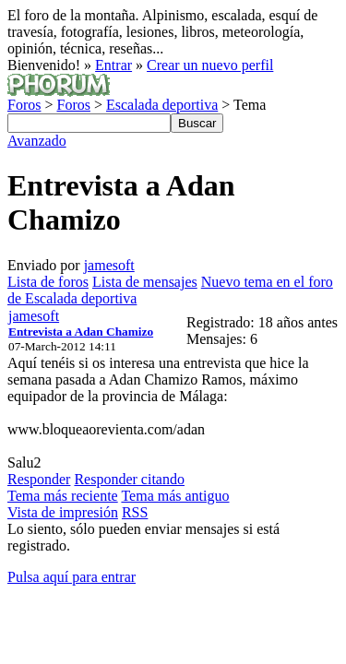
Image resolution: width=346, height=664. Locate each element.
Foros (24, 105)
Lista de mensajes (144, 282)
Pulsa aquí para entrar (71, 577)
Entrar (113, 65)
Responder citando (129, 479)
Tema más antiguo (175, 496)
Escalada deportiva (162, 105)
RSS (135, 512)
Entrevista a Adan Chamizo (80, 331)
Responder (38, 479)
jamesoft (109, 265)
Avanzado (36, 140)
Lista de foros (48, 282)
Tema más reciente (62, 496)
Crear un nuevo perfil (210, 65)
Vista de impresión (62, 512)
